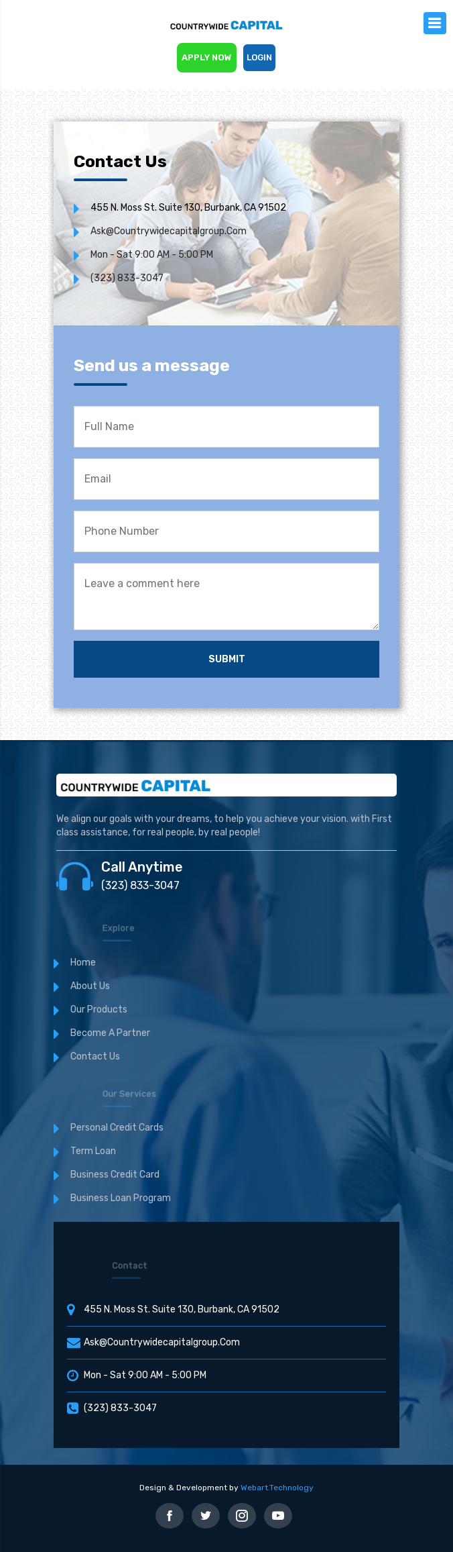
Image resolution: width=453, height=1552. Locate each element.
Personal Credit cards (117, 1127)
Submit (226, 659)
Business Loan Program (120, 1198)
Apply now (207, 57)
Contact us (95, 1056)
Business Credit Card (114, 1174)
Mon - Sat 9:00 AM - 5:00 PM (151, 254)
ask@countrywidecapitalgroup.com (168, 231)
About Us (90, 986)
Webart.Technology (277, 1487)
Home (83, 962)
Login (259, 57)
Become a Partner (110, 1033)
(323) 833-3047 (127, 278)
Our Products (98, 1009)
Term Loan (93, 1151)
